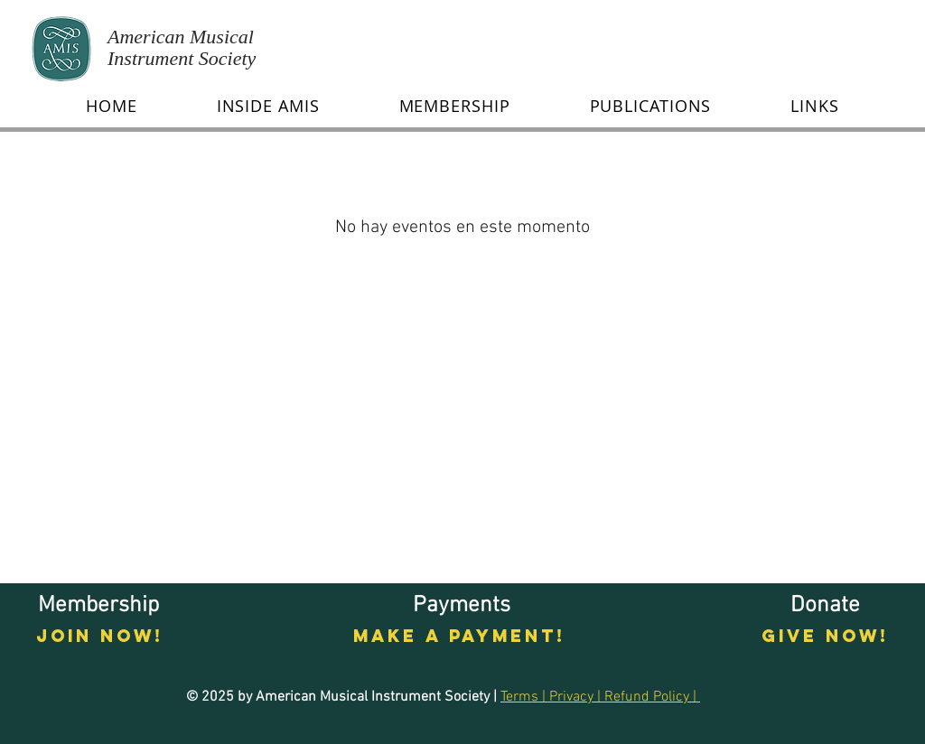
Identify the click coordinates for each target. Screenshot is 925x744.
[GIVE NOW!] (825, 636)
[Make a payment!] (459, 636)
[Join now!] (100, 636)
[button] (268, 106)
